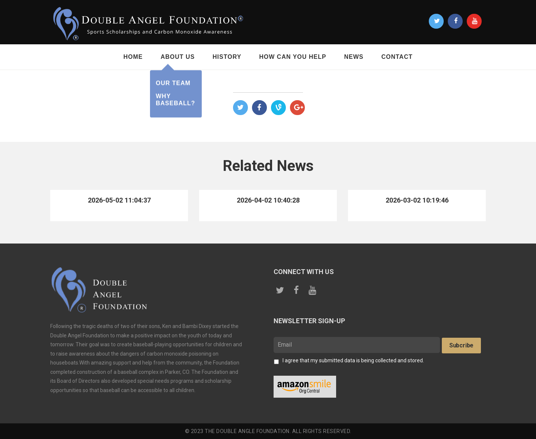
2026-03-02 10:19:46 (417, 200)
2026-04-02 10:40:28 (268, 200)
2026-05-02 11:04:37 (119, 200)
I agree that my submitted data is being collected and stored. (353, 360)
